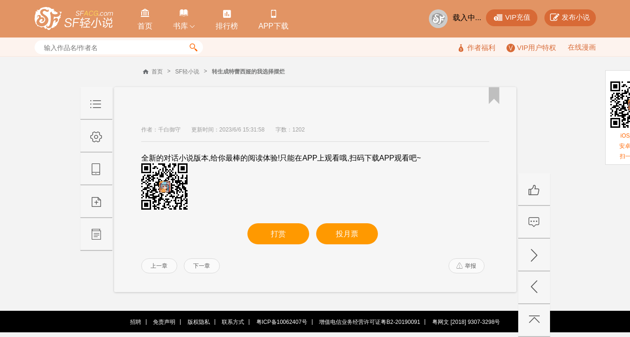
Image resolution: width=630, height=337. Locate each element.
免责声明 (164, 322)
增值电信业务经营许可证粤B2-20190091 (369, 322)
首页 (157, 71)
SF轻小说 (187, 71)
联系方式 (233, 322)
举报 (466, 266)
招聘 (135, 322)
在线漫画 (582, 47)
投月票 (347, 234)
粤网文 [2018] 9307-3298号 (466, 322)
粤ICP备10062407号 (281, 322)
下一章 (201, 266)
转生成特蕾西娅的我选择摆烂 (248, 71)
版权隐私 (199, 322)
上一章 (159, 266)
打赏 (278, 234)
